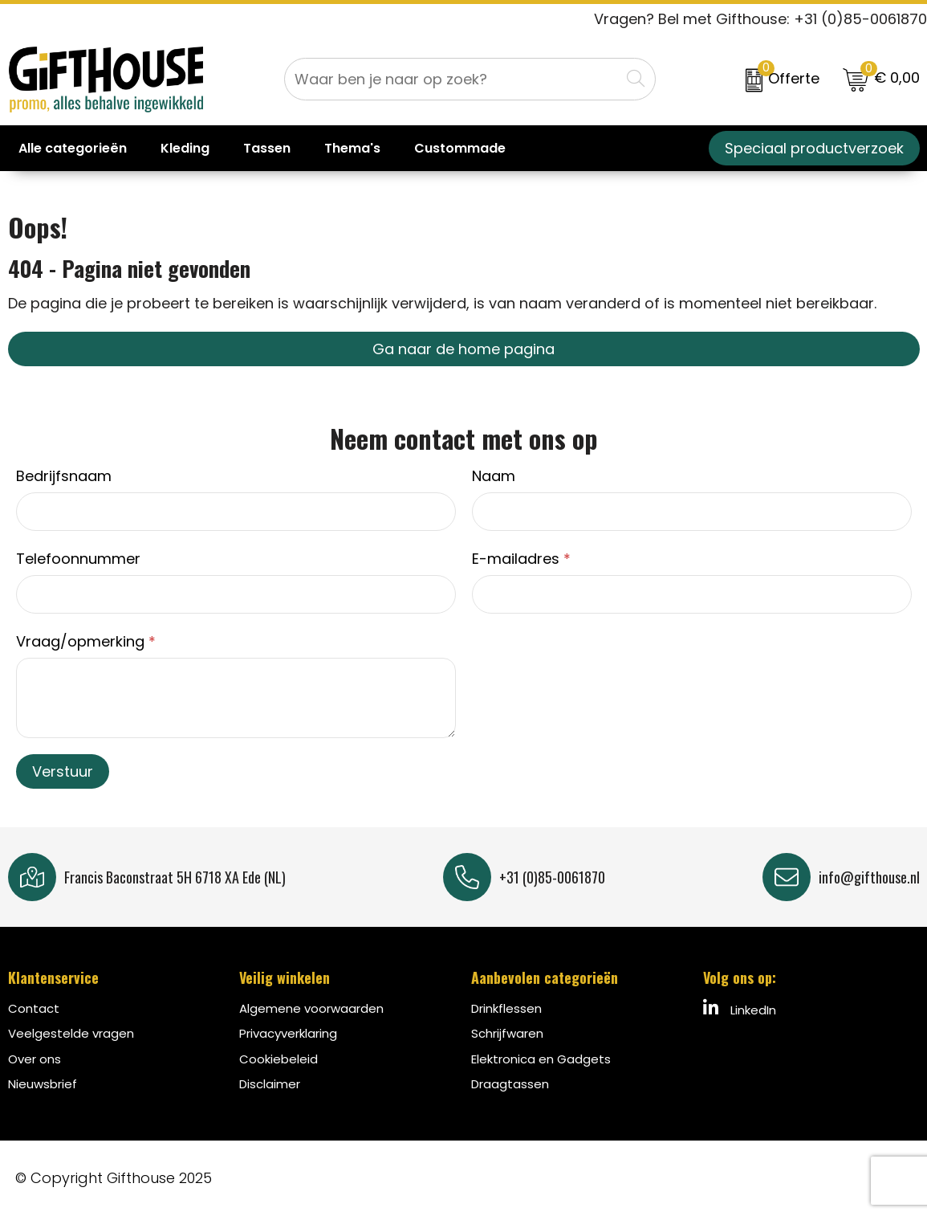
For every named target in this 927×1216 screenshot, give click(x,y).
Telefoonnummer (78, 559)
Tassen (267, 148)
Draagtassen (510, 1083)
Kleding (185, 148)
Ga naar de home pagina (463, 349)
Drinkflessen (506, 1008)
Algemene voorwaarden (311, 1008)
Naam (493, 476)
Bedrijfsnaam (64, 476)
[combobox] (452, 79)
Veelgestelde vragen (71, 1033)
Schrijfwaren (507, 1033)
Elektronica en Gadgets (541, 1059)
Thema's (352, 148)
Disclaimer (269, 1083)
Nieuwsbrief (42, 1083)
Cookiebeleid (278, 1059)
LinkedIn (739, 1008)
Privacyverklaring (288, 1033)
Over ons (34, 1059)
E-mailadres (521, 559)
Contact (33, 1008)
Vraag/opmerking (86, 641)
